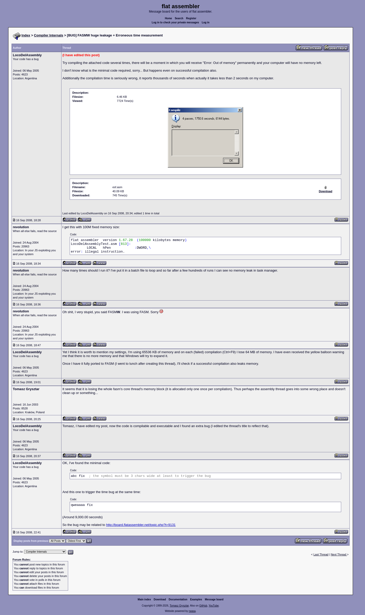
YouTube (213, 605)
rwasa (192, 611)
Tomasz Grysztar (179, 605)
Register (191, 18)
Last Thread (321, 554)
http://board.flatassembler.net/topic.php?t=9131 (140, 525)
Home (168, 18)
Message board (214, 599)
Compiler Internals (48, 35)
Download (160, 599)
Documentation (178, 599)
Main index (144, 599)
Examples (196, 599)
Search (179, 18)
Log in (206, 22)
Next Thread (339, 554)
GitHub (203, 605)
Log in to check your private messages (175, 22)
